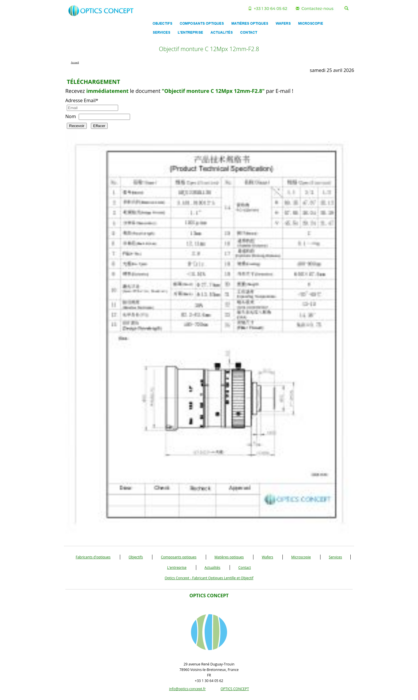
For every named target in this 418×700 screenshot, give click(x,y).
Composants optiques (178, 557)
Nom (70, 116)
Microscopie (301, 557)
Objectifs (136, 557)
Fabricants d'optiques (93, 557)
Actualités (212, 567)
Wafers (267, 557)
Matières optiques (229, 557)
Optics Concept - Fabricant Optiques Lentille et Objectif (209, 577)
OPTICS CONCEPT (235, 688)
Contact (244, 567)
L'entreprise (177, 567)
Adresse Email (81, 100)
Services (335, 557)
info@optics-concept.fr (187, 688)
